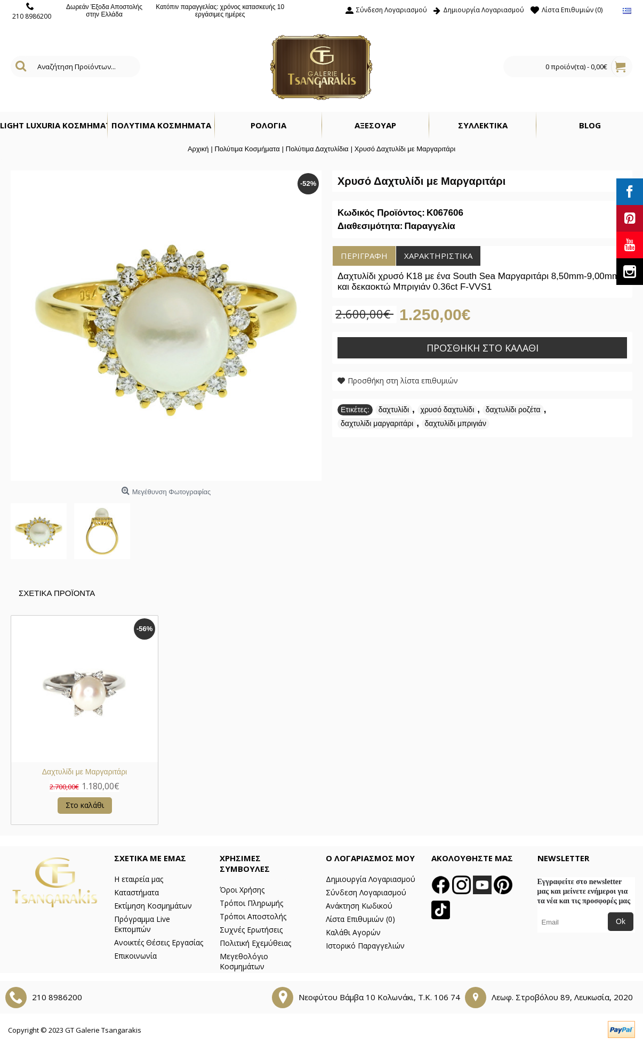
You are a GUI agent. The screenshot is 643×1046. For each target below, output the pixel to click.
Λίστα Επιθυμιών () (360, 919)
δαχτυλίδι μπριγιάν (455, 423)
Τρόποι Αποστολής (253, 916)
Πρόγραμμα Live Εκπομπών (142, 924)
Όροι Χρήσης (242, 890)
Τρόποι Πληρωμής (251, 903)
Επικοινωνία (135, 956)
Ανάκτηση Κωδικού (359, 906)
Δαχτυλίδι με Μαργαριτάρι (84, 771)
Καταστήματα (136, 892)
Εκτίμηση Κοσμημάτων (153, 906)
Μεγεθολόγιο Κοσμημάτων (244, 961)
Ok (620, 921)
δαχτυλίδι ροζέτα (513, 409)
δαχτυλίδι (394, 409)
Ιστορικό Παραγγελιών (365, 946)
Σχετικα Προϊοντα (57, 593)
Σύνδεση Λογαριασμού (366, 892)
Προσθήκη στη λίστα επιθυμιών (403, 380)
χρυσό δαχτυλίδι (448, 409)
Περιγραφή (364, 255)
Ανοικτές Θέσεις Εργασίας (158, 942)
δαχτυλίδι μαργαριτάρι (377, 423)
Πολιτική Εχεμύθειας (255, 943)
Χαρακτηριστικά (438, 255)
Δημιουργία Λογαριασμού (370, 879)
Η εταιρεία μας (138, 879)
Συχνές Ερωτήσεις (251, 930)
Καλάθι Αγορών (353, 932)
